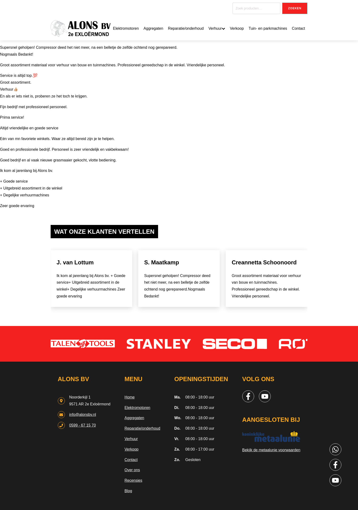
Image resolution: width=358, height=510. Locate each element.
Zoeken (294, 8)
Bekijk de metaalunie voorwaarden (271, 450)
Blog (128, 491)
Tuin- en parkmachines (268, 28)
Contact (298, 28)
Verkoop (237, 28)
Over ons (132, 470)
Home (130, 397)
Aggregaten (153, 28)
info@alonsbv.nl (82, 415)
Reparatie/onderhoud (186, 28)
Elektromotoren (126, 28)
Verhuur (216, 28)
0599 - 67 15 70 (82, 425)
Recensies (133, 480)
